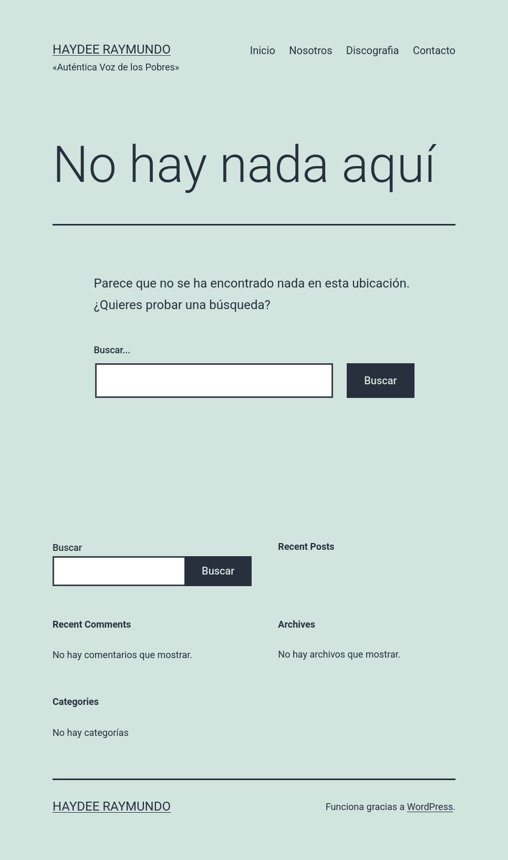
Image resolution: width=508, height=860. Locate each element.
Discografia (372, 50)
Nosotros (310, 50)
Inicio (262, 50)
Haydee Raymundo (112, 49)
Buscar (67, 547)
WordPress (430, 806)
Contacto (434, 50)
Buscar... (112, 349)
